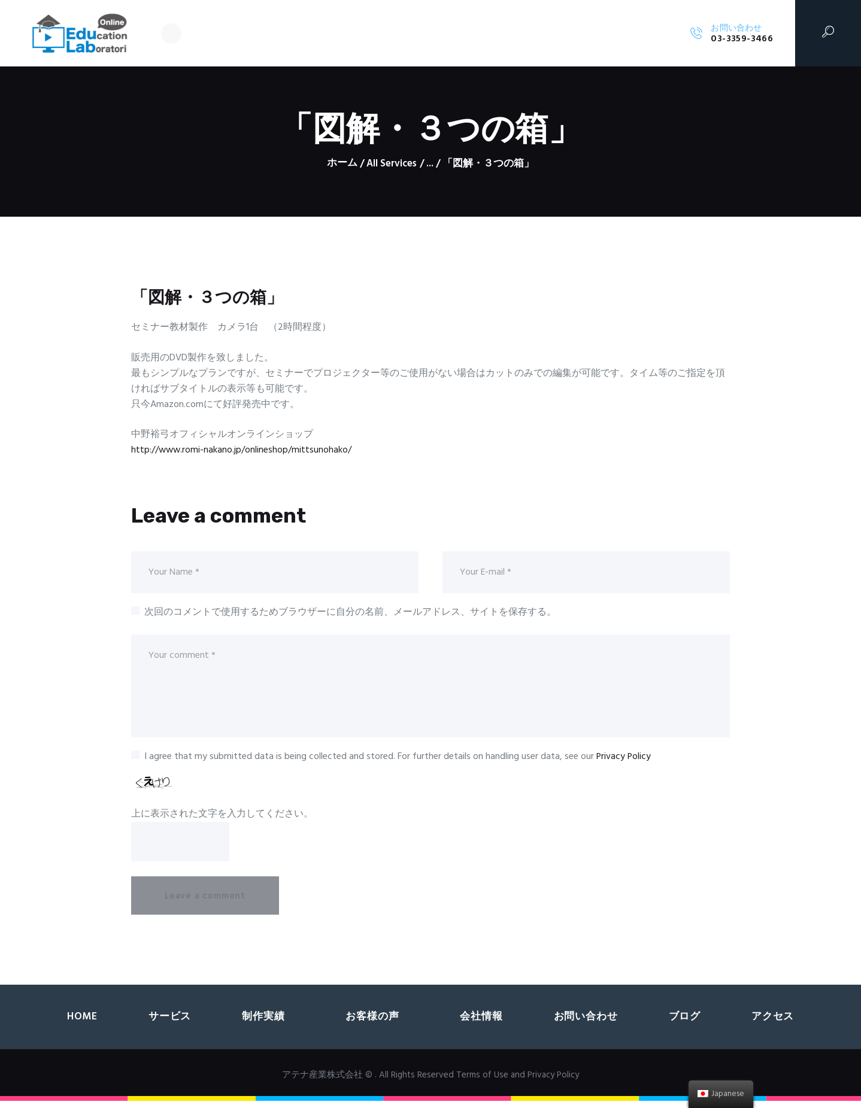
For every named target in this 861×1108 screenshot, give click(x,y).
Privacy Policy (624, 759)
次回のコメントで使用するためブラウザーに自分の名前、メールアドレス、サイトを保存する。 (350, 612)
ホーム (341, 164)
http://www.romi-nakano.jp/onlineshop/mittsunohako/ (242, 450)
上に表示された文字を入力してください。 (222, 816)
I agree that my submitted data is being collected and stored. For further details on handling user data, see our (398, 759)
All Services (391, 164)
